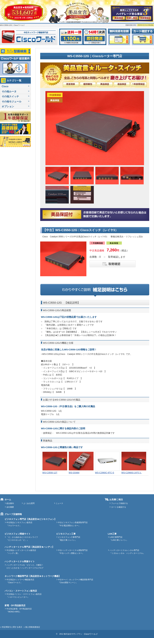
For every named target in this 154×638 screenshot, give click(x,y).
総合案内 (10, 503)
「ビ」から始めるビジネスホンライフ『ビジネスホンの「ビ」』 (22, 538)
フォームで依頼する (119, 503)
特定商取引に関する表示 (12, 627)
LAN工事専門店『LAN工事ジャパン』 (119, 538)
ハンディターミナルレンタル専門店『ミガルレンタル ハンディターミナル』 (127, 551)
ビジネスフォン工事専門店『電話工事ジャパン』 (69, 538)
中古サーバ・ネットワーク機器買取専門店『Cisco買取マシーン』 (75, 581)
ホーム (8, 499)
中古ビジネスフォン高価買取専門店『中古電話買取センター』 (73, 524)
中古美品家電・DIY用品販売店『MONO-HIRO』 (19, 610)
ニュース (59, 503)
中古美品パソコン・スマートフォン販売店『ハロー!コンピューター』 (24, 595)
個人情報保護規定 (32, 627)
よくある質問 (28, 503)
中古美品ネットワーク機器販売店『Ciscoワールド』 (20, 581)
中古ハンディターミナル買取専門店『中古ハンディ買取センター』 (73, 551)
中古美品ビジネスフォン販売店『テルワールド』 (19, 524)
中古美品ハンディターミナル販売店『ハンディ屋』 (21, 551)
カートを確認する (118, 507)
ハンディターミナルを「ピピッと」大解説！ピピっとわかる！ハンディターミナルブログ (24, 566)
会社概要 (10, 507)
